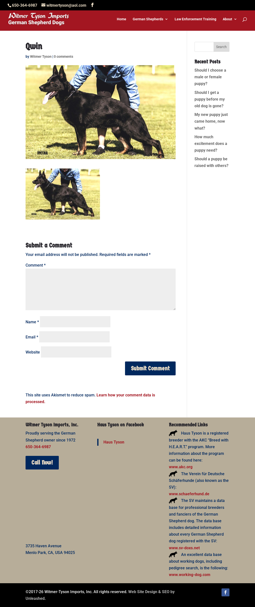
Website (33, 352)
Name (32, 322)
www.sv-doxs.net (184, 548)
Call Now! (42, 462)
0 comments (63, 56)
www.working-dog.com (189, 574)
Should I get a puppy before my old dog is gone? (209, 99)
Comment (36, 265)
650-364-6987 (38, 446)
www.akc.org (180, 467)
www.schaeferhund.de (189, 494)
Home (121, 19)
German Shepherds (148, 19)
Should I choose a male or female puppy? (210, 77)
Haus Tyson (113, 442)
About (227, 19)
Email (32, 337)
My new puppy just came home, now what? (211, 121)
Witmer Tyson (41, 56)
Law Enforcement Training (195, 19)
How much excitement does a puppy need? (210, 144)
